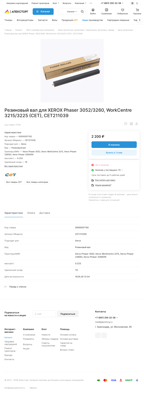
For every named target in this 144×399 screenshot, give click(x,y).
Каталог (8, 337)
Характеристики (13, 212)
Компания (28, 329)
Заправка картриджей (10, 343)
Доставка (44, 212)
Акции (26, 348)
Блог (44, 329)
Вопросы (27, 344)
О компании (29, 334)
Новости (46, 334)
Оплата (31, 212)
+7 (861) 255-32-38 (111, 3)
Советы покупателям (48, 344)
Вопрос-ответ (67, 349)
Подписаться (67, 314)
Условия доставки (69, 339)
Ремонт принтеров (9, 349)
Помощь (65, 329)
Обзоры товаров (50, 339)
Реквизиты (28, 339)
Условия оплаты (68, 334)
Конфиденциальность (14, 388)
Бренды (8, 355)
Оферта (33, 388)
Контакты (9, 359)
